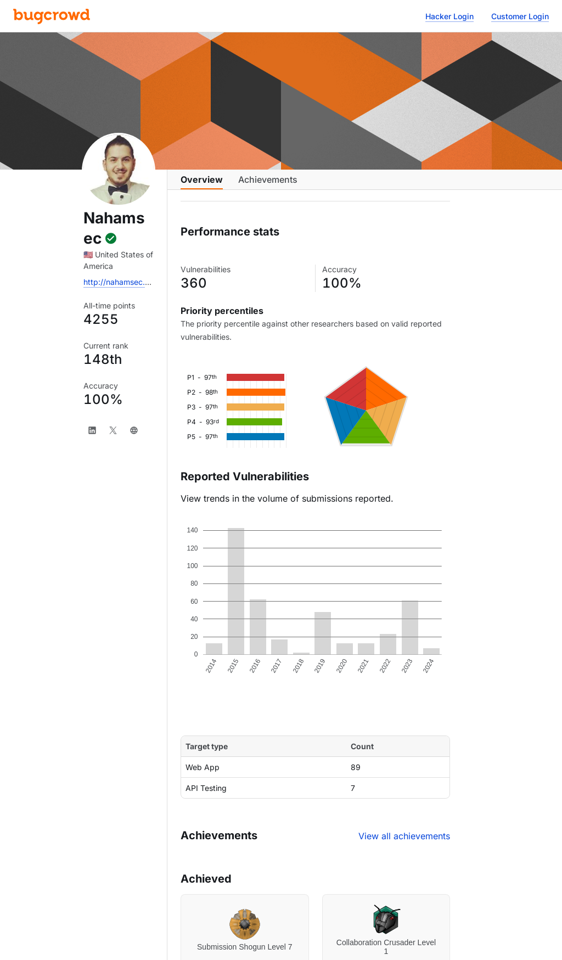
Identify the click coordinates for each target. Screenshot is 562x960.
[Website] (134, 430)
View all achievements (404, 844)
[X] (113, 430)
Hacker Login (449, 16)
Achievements (267, 184)
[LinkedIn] (92, 430)
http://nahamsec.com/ (123, 282)
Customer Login (520, 16)
